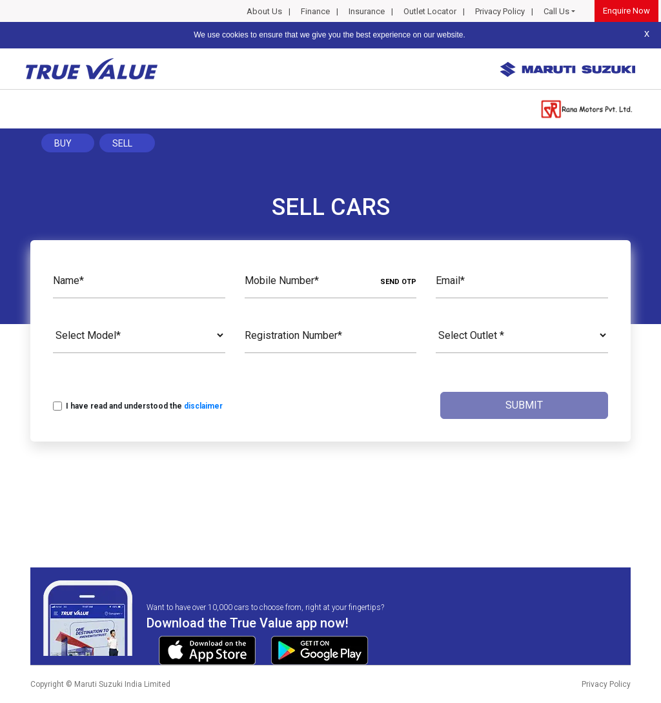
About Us (264, 11)
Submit (524, 405)
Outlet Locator (429, 11)
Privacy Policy (500, 11)
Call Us (556, 11)
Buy (63, 143)
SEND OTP (398, 282)
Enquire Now (626, 10)
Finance (315, 11)
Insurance (367, 11)
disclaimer (203, 406)
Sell (122, 143)
